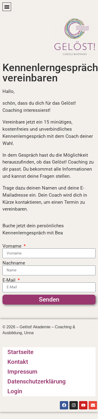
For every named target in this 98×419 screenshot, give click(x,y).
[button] (6, 6)
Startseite (20, 352)
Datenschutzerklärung (36, 381)
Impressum (22, 371)
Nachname (13, 263)
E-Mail (9, 280)
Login (14, 391)
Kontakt (17, 361)
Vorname (12, 246)
